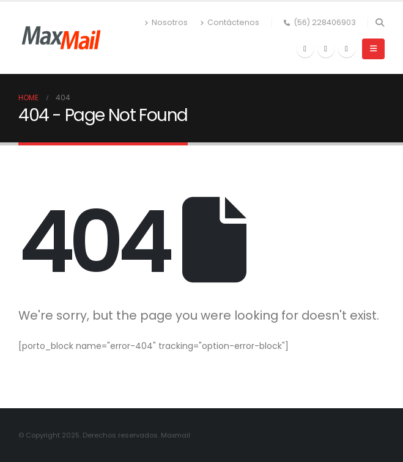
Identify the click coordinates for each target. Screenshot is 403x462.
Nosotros (166, 22)
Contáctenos (229, 22)
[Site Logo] (61, 38)
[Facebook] (305, 48)
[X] (326, 48)
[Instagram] (346, 48)
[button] (379, 22)
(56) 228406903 (320, 22)
